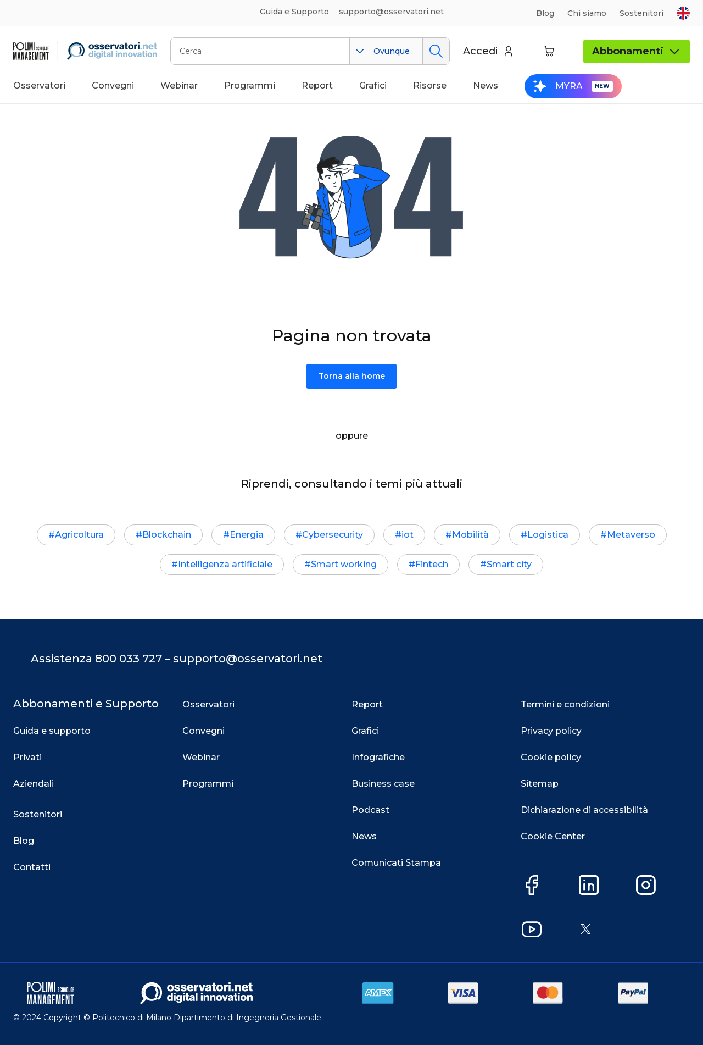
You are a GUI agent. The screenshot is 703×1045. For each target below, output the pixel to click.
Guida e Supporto (294, 11)
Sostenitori (641, 13)
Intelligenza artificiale (225, 564)
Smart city (509, 564)
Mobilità (470, 534)
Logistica (547, 534)
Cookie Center (553, 836)
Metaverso (631, 534)
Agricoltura (79, 534)
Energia (247, 534)
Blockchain (166, 534)
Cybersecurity (332, 534)
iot (407, 534)
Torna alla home (352, 376)
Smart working (344, 564)
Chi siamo (586, 13)
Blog (545, 13)
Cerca (435, 51)
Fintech (431, 564)
